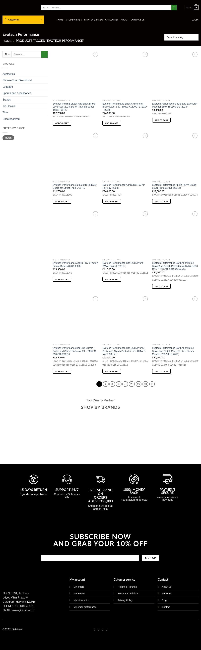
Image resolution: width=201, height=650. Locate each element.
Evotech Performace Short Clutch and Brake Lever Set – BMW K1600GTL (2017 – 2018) (124, 106)
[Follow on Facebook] (94, 629)
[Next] (152, 384)
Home (60, 19)
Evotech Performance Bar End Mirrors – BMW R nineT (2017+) (123, 264)
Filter (8, 138)
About (125, 19)
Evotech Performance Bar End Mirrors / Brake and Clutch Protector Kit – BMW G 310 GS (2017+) (74, 351)
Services (166, 593)
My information (81, 600)
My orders (79, 586)
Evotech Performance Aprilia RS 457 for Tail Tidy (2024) (123, 186)
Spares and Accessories (16, 93)
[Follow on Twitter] (102, 629)
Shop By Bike (74, 19)
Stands (6, 99)
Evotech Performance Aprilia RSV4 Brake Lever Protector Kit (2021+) (174, 186)
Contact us (137, 19)
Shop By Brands (93, 19)
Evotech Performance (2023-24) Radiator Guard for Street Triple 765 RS (74, 186)
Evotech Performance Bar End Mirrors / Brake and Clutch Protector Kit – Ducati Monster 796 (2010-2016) (173, 351)
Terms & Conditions (128, 593)
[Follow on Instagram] (98, 629)
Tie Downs (8, 106)
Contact (166, 607)
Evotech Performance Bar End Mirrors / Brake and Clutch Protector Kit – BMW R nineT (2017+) (123, 351)
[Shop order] (181, 37)
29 (138, 383)
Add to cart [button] (62, 123)
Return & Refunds (127, 586)
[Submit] (174, 7)
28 (131, 383)
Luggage (7, 86)
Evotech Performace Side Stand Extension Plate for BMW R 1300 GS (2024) (174, 105)
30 (145, 383)
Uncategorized (11, 119)
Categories (112, 19)
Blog (164, 600)
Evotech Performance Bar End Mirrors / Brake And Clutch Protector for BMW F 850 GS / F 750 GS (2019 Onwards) (175, 266)
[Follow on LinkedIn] (106, 629)
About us (166, 586)
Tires (5, 112)
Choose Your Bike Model (17, 80)
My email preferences (85, 607)
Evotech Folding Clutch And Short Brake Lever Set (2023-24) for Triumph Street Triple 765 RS (74, 106)
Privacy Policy (125, 600)
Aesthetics (8, 74)
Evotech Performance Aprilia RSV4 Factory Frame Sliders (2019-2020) (75, 264)
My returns (79, 593)
